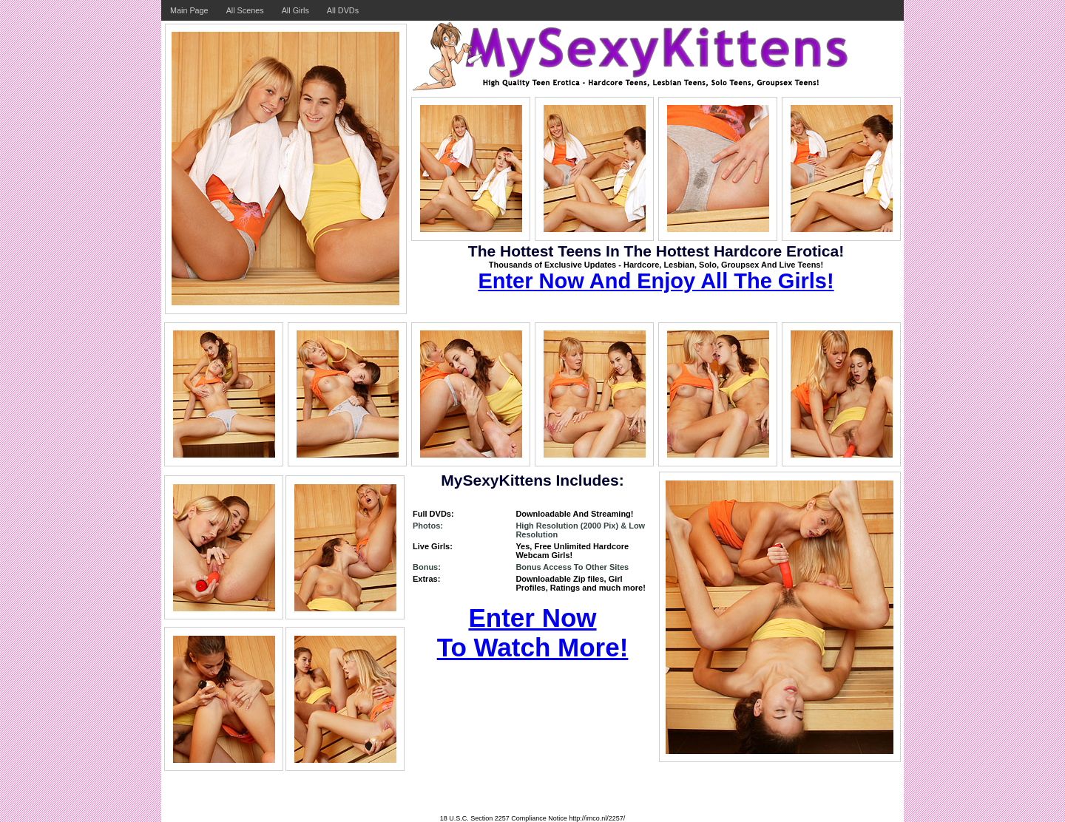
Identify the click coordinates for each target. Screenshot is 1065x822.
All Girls (295, 10)
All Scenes (245, 10)
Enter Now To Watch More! (533, 632)
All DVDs (343, 10)
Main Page (189, 10)
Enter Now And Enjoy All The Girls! (656, 281)
